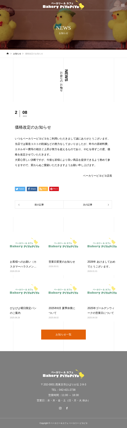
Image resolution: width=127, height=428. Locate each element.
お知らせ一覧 (63, 334)
